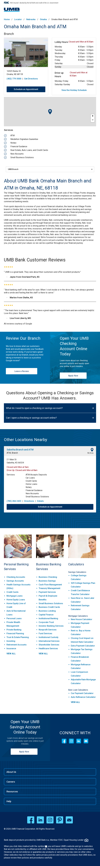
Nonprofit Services (48, 629)
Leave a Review (21, 371)
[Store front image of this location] (26, 52)
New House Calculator (81, 619)
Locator (18, 19)
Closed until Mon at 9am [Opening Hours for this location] (18, 467)
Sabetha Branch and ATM (20, 449)
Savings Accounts (15, 581)
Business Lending (47, 611)
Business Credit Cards (49, 607)
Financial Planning (15, 633)
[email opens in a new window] (69, 819)
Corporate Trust (46, 622)
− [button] (92, 120)
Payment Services (47, 592)
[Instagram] (71, 741)
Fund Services (45, 633)
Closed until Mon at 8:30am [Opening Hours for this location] (81, 41)
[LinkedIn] (78, 741)
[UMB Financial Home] (12, 10)
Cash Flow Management (50, 584)
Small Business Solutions (51, 603)
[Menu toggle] (93, 10)
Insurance (11, 648)
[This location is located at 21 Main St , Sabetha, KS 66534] (50, 461)
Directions (29, 501)
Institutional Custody (48, 637)
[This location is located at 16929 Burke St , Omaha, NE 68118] (26, 73)
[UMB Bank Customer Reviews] (50, 259)
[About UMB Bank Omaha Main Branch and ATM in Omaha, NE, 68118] (50, 184)
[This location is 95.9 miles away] (90, 451)
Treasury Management (49, 588)
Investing (11, 641)
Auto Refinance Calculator (83, 697)
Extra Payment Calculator (83, 646)
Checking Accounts (16, 577)
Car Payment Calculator (82, 693)
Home (7, 19)
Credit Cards (12, 592)
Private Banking (14, 629)
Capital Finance (46, 614)
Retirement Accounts (17, 644)
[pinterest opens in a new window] (59, 819)
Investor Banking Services (51, 626)
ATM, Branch (12, 453)
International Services (49, 641)
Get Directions (31, 78)
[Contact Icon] (86, 741)
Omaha (43, 19)
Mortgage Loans (15, 596)
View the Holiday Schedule (74, 90)
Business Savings (47, 581)
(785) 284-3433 (14, 501)
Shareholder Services (49, 644)
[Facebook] (64, 741)
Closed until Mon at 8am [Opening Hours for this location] (26, 470)
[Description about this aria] (50, 217)
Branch (9, 34)
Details (40, 501)
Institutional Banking (48, 618)
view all (11, 653)
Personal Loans (14, 618)
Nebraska (30, 19)
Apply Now (73, 375)
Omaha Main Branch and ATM (35, 26)
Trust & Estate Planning (18, 637)
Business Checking (48, 577)
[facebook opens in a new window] (30, 819)
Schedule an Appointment (50, 507)
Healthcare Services (48, 648)
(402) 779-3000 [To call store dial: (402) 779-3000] (14, 78)
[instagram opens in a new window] (50, 819)
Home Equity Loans (16, 599)
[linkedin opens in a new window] (40, 819)
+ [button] (92, 116)
